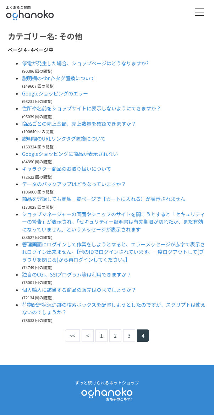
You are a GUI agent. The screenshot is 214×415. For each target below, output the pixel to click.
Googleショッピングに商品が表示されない (70, 153)
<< (72, 335)
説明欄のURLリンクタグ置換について (64, 138)
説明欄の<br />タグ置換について (58, 78)
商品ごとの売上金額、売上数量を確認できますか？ (79, 123)
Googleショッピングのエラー (55, 93)
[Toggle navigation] (199, 12)
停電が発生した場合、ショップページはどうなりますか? (85, 63)
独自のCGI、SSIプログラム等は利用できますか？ (76, 274)
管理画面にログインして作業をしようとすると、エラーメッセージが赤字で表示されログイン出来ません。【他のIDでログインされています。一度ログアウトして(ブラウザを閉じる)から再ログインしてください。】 (113, 252)
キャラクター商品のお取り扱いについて (66, 168)
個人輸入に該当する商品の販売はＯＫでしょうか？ (79, 289)
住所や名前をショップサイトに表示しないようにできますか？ (91, 108)
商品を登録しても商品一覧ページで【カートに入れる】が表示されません (103, 198)
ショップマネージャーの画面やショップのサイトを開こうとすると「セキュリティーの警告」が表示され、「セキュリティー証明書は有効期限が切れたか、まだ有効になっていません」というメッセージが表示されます (113, 222)
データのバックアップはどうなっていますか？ (74, 183)
